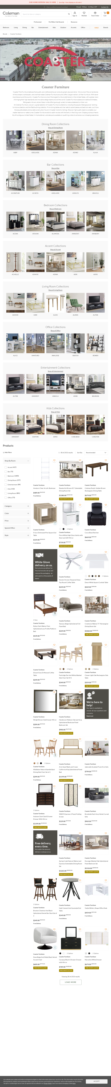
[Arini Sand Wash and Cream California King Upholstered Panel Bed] (71, 764)
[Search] (46, 14)
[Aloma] (75, 304)
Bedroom (6, 27)
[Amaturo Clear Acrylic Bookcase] (45, 485)
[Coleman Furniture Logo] (11, 16)
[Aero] (95, 263)
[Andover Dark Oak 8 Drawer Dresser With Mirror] (45, 813)
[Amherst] (75, 223)
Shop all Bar (55, 168)
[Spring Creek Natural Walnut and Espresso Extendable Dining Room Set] (71, 858)
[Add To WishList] (54, 460)
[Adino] (75, 142)
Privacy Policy (48, 1083)
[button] (75, 14)
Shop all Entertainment (55, 371)
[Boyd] (55, 426)
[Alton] (95, 304)
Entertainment (43, 27)
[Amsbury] (95, 223)
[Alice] (15, 345)
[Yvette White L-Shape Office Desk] (97, 905)
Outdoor (63, 27)
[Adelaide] (35, 142)
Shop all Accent (55, 249)
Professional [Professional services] (37, 22)
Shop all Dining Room (55, 127)
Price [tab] (6, 521)
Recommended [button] (90, 452)
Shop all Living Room (56, 290)
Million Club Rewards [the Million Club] (56, 22)
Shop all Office (55, 331)
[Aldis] (55, 304)
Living (16, 27)
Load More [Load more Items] (70, 982)
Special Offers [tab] (10, 528)
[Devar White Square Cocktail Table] (97, 579)
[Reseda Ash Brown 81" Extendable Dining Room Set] (71, 485)
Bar (33, 27)
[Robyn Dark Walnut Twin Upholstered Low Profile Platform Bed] (45, 623)
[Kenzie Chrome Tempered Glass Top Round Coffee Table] (71, 577)
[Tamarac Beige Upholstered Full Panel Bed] (71, 621)
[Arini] (75, 385)
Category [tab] (8, 506)
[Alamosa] (55, 223)
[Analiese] (55, 345)
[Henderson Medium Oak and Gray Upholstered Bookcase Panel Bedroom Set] (71, 717)
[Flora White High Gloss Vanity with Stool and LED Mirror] (71, 532)
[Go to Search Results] (69, 14)
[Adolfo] (75, 182)
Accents (73, 27)
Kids (54, 27)
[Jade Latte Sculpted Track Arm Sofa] (97, 764)
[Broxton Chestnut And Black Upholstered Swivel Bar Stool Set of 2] (45, 907)
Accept (97, 1081)
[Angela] (55, 385)
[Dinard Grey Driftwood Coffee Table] (45, 670)
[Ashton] (35, 426)
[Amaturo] (35, 345)
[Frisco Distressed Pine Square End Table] (45, 530)
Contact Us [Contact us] (104, 7)
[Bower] (95, 345)
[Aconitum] (15, 182)
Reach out (90, 716)
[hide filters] (8, 452)
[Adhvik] (35, 263)
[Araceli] (95, 182)
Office (83, 27)
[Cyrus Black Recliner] (97, 530)
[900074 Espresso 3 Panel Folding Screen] (71, 811)
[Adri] (75, 263)
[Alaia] (95, 142)
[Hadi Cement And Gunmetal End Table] (71, 905)
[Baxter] (75, 345)
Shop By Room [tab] (10, 461)
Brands (105, 27)
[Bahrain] (95, 385)
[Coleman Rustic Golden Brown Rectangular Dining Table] (97, 485)
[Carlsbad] (75, 426)
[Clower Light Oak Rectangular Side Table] (97, 672)
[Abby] (15, 142)
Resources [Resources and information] (74, 22)
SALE (97, 28)
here (74, 1083)
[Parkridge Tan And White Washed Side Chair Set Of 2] (71, 672)
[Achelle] (15, 263)
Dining (24, 27)
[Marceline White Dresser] (97, 957)
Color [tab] (7, 513)
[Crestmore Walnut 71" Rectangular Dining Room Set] (97, 621)
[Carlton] (95, 426)
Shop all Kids (55, 412)
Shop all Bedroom (55, 209)
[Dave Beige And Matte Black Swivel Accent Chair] (45, 954)
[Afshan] (35, 223)
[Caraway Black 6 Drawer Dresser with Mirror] (71, 957)
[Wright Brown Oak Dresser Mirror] (45, 717)
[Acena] (15, 223)
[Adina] (55, 142)
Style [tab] (6, 535)
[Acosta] (35, 182)
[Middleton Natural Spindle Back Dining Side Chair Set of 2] (45, 766)
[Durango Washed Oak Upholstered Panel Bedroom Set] (97, 858)
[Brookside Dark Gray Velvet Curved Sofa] (97, 811)
